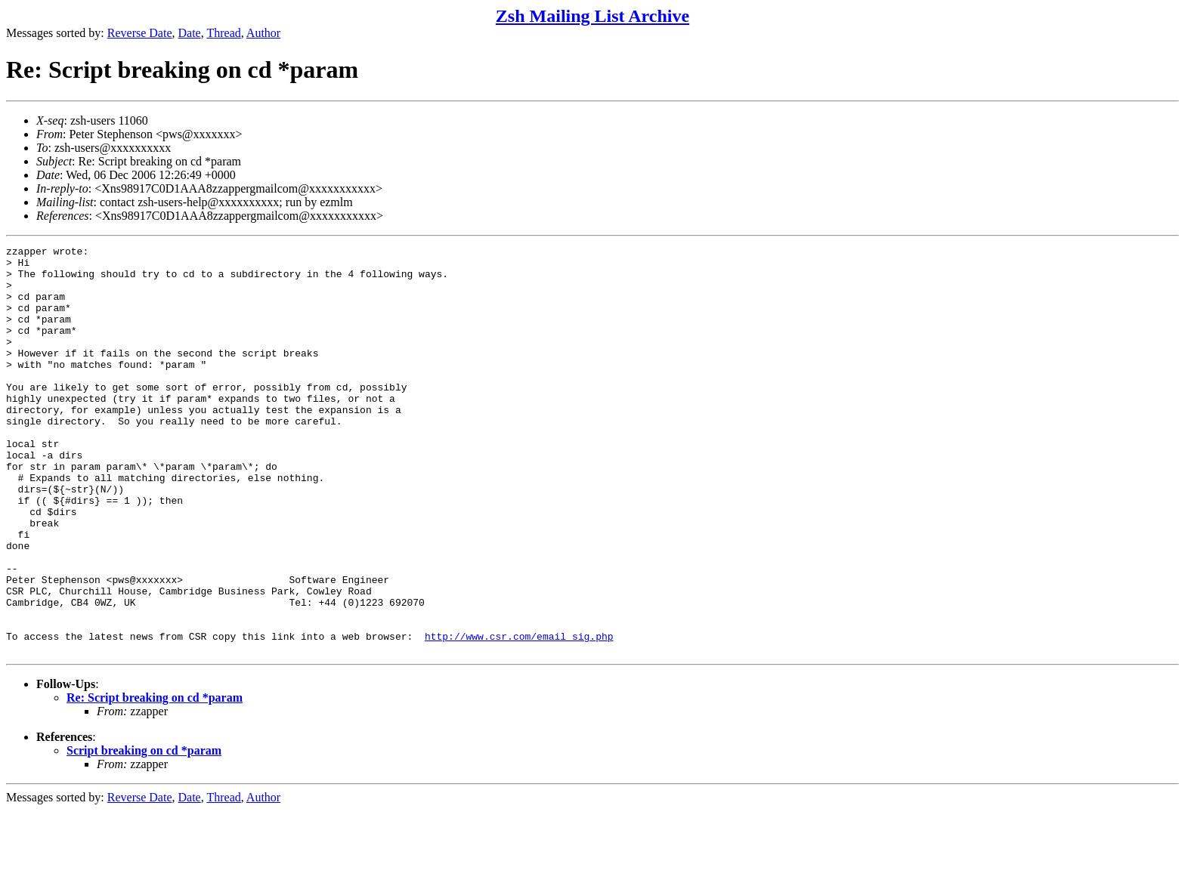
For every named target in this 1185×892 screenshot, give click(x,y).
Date (189, 32)
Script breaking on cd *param (144, 832)
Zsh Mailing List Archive (592, 16)
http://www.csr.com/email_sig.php (519, 715)
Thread (223, 32)
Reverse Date (139, 32)
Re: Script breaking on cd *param (155, 779)
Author (263, 32)
